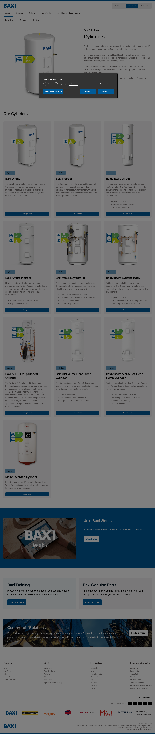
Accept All (105, 91)
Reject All (88, 91)
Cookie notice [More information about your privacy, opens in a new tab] (73, 85)
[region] (78, 85)
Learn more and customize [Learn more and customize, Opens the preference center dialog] (53, 91)
